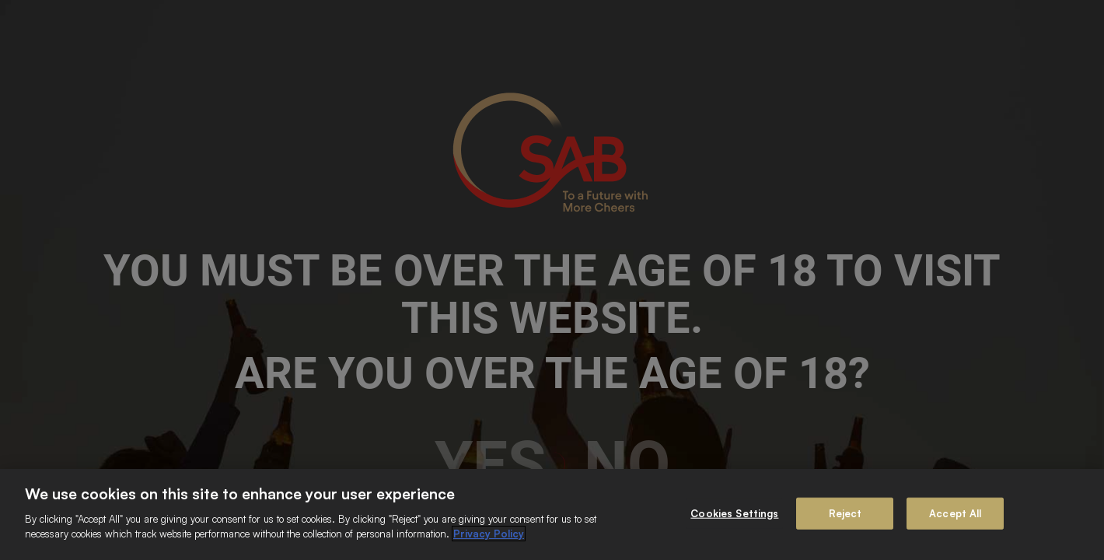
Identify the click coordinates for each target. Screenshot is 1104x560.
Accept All (955, 512)
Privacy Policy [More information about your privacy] (488, 533)
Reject (845, 512)
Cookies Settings (734, 512)
